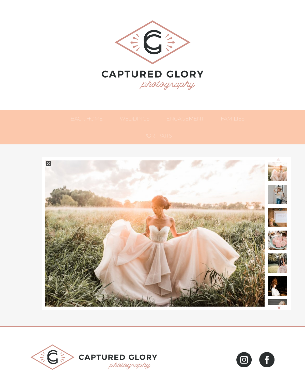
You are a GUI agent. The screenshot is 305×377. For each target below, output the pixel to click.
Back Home (87, 119)
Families (233, 119)
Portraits (157, 136)
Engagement (185, 119)
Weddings (134, 119)
